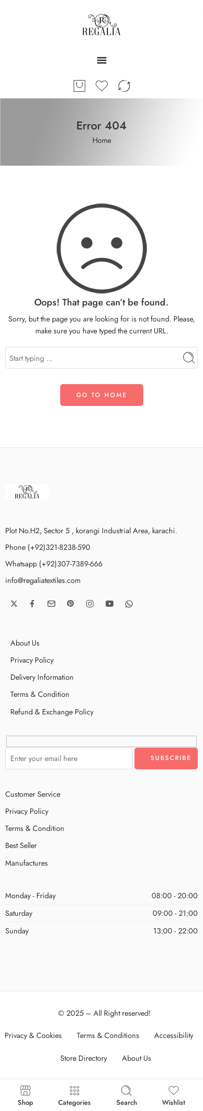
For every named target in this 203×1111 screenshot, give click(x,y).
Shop (25, 1095)
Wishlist (173, 1095)
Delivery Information (42, 676)
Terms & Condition (40, 694)
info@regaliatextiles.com (42, 580)
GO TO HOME (101, 395)
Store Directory (83, 1057)
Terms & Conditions (108, 1035)
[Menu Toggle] (102, 60)
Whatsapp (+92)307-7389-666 (53, 563)
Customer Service (32, 793)
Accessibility (173, 1035)
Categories (74, 1095)
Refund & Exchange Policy (51, 711)
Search (126, 1095)
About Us (24, 642)
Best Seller (21, 845)
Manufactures (26, 862)
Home (101, 140)
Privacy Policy (31, 659)
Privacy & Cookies (33, 1035)
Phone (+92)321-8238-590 (47, 547)
